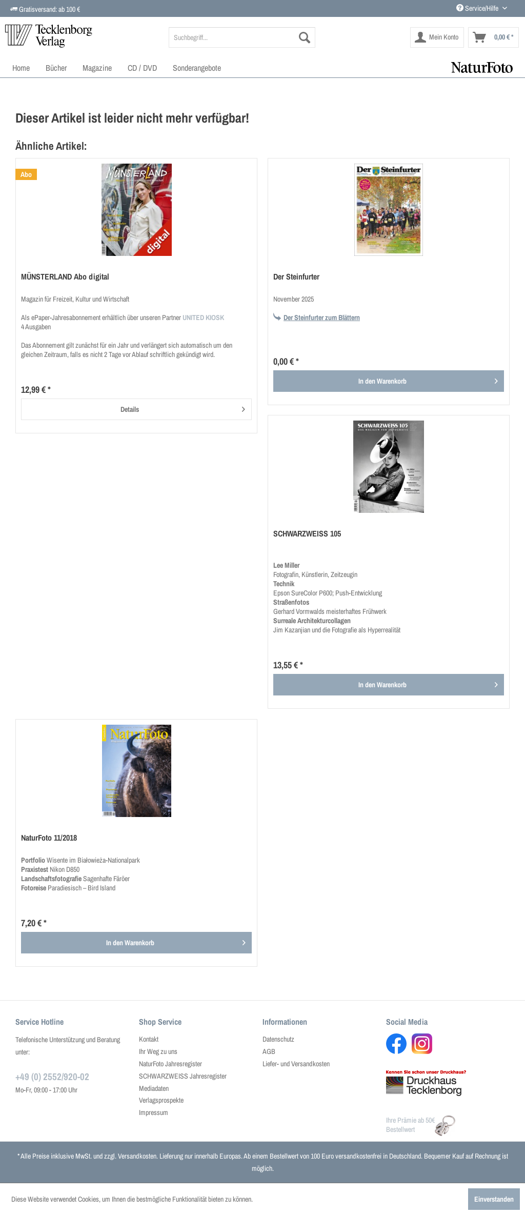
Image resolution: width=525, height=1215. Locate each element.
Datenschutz (278, 1039)
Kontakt (148, 1039)
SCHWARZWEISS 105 (307, 533)
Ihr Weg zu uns (158, 1051)
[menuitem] (242, 37)
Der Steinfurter (296, 276)
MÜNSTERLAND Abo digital (65, 276)
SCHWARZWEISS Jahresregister (183, 1076)
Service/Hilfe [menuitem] (478, 8)
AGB (268, 1051)
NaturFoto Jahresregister (170, 1063)
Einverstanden (494, 1199)
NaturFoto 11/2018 (49, 837)
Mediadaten (154, 1088)
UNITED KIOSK (203, 317)
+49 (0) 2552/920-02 (52, 1076)
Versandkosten (137, 1156)
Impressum (153, 1112)
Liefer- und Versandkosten (296, 1063)
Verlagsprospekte (161, 1100)
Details (182, 407)
